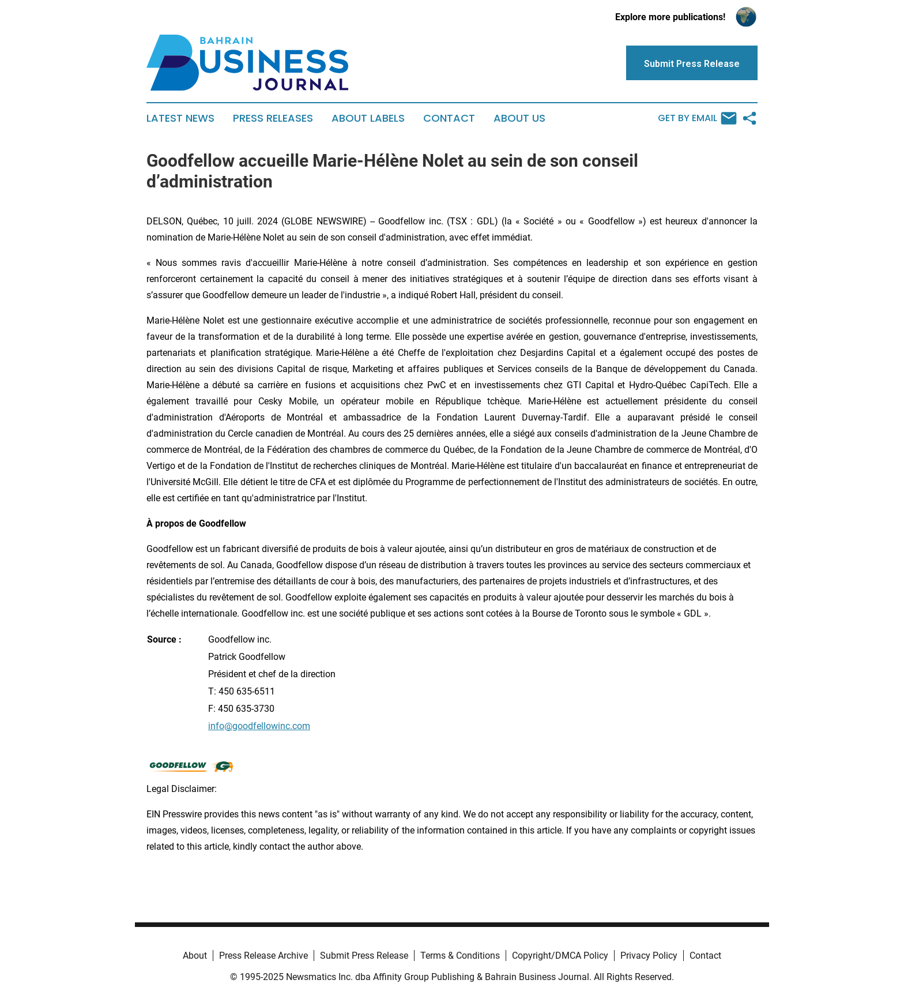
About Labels (368, 118)
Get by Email (697, 118)
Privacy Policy (648, 955)
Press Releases (273, 118)
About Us (519, 118)
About (195, 955)
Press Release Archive (263, 955)
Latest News (180, 118)
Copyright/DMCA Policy (560, 955)
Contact (449, 118)
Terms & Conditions (460, 955)
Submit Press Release (364, 955)
